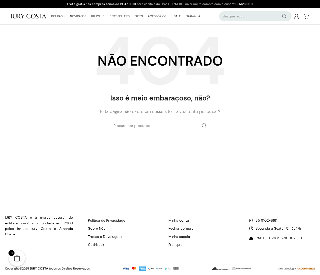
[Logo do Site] (28, 17)
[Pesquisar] (255, 17)
